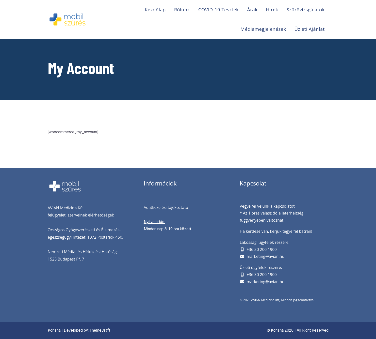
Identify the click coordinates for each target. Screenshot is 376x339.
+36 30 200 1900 (262, 249)
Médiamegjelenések (263, 29)
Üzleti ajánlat (309, 29)
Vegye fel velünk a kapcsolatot (267, 206)
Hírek (272, 9)
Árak (252, 9)
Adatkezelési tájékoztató (166, 207)
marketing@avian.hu (266, 256)
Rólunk (182, 9)
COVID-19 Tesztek (218, 9)
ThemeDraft (100, 330)
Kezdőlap (155, 9)
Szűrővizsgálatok (306, 9)
